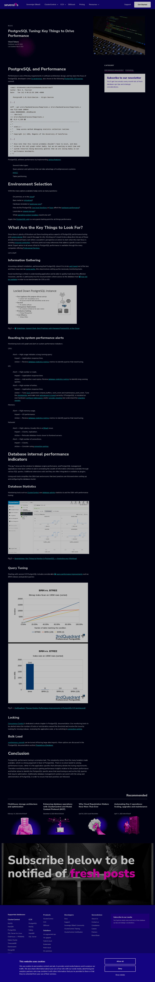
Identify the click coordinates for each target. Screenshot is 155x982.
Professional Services (31, 248)
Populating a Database (44, 745)
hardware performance (70, 208)
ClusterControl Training (72, 929)
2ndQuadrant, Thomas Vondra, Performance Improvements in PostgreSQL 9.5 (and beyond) (50, 708)
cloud (32, 197)
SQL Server (32, 937)
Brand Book (95, 935)
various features (54, 160)
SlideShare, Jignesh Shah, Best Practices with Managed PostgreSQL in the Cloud (48, 328)
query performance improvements (70, 574)
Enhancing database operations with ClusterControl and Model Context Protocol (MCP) (57, 807)
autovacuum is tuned (48, 396)
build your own (35, 204)
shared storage (29, 211)
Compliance (95, 925)
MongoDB (11, 950)
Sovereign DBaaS (36, 4)
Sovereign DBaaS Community (74, 925)
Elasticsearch (12, 947)
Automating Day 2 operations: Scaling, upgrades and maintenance (130, 805)
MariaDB (10, 927)
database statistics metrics (38, 362)
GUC (28, 393)
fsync (51, 208)
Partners (94, 932)
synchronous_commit (16, 743)
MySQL (10, 923)
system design (16, 237)
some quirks (30, 269)
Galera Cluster (12, 940)
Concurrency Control (16, 724)
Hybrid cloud (47, 941)
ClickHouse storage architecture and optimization (22, 805)
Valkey (31, 930)
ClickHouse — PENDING (16, 937)
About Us (95, 919)
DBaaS (45, 428)
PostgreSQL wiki (22, 219)
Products (47, 915)
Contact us (95, 922)
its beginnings (36, 79)
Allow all (120, 961)
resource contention (22, 243)
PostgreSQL (129, 70)
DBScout (74, 4)
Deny (120, 969)
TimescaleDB (12, 943)
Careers (94, 929)
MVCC (15, 173)
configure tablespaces (34, 398)
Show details (120, 975)
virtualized (28, 201)
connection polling (41, 447)
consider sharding (55, 398)
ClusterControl (53, 4)
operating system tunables (28, 215)
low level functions (39, 208)
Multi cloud (47, 948)
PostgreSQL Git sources (73, 79)
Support (124, 4)
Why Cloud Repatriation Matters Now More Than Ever (94, 805)
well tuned (73, 266)
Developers (69, 915)
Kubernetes (47, 944)
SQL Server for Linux (15, 933)
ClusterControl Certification (73, 932)
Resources (95, 4)
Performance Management (114, 70)
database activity (48, 493)
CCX (64, 4)
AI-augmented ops (49, 934)
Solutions (47, 930)
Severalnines (97, 915)
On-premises (47, 951)
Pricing (84, 4)
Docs (66, 919)
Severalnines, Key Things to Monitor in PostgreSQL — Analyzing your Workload (46, 559)
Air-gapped (47, 938)
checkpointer (22, 396)
